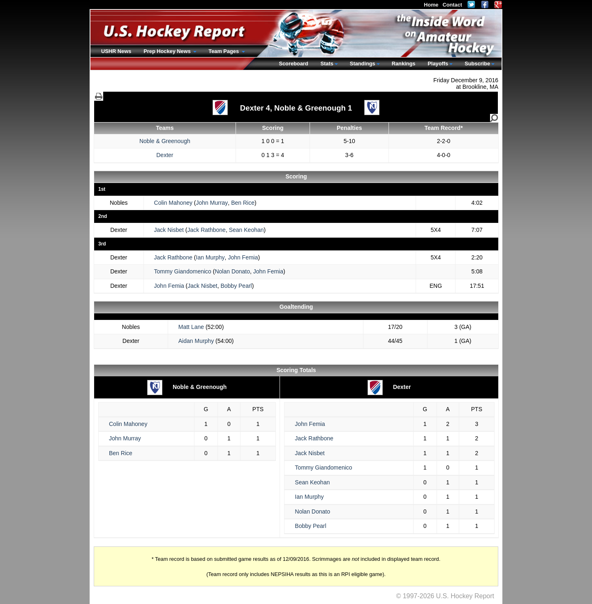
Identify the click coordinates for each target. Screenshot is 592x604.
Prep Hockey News (167, 51)
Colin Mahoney (173, 202)
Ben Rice (242, 202)
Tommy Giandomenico (182, 271)
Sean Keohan (246, 230)
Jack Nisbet (169, 230)
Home (431, 5)
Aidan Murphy (196, 341)
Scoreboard (293, 63)
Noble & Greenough (164, 141)
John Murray (212, 202)
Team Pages (224, 51)
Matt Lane (191, 327)
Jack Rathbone (206, 230)
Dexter (164, 155)
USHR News (116, 51)
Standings (362, 63)
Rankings (404, 63)
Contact (452, 5)
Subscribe (477, 63)
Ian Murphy (210, 257)
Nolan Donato (232, 271)
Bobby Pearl (236, 285)
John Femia (243, 257)
